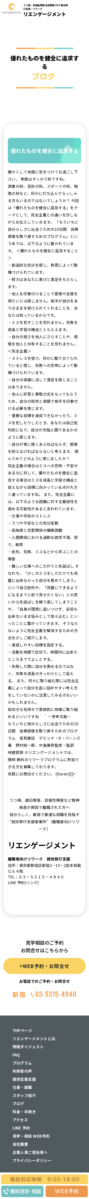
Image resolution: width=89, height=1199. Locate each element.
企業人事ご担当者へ (30, 1152)
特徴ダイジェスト (28, 1046)
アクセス (20, 1120)
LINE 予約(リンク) (23, 882)
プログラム (22, 1063)
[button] (82, 75)
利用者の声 (22, 1071)
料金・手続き (24, 1111)
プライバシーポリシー (32, 1160)
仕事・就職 (22, 1087)
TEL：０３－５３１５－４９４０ (36, 877)
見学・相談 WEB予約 (31, 1136)
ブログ (18, 1103)
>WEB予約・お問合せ (44, 965)
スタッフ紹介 (24, 1095)
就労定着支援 (24, 1079)
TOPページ (22, 1030)
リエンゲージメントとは (34, 1038)
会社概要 (20, 1144)
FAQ (16, 1055)
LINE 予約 (21, 1128)
